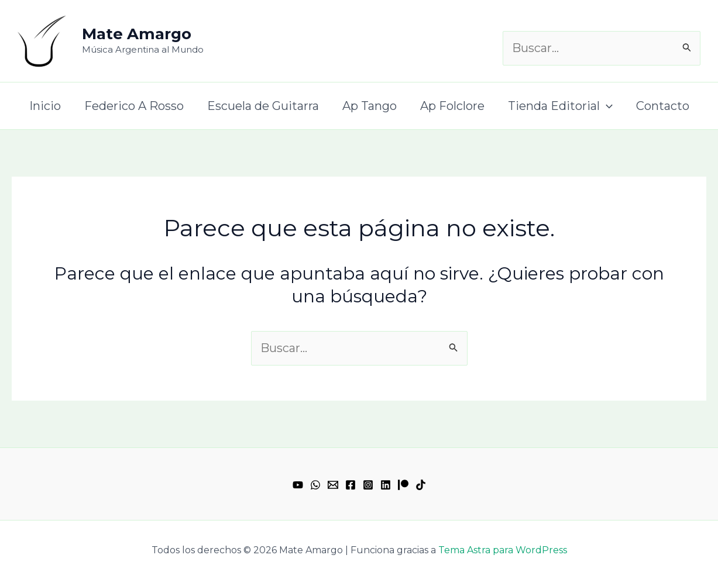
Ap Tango (369, 106)
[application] (606, 105)
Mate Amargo (136, 34)
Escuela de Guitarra (263, 106)
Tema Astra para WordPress (502, 550)
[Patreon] (403, 485)
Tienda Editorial (560, 105)
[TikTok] (420, 485)
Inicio (45, 106)
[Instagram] (368, 485)
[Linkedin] (385, 485)
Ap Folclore (452, 106)
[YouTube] (298, 485)
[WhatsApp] (315, 485)
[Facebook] (350, 485)
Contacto (662, 106)
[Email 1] (333, 485)
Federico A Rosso (134, 106)
